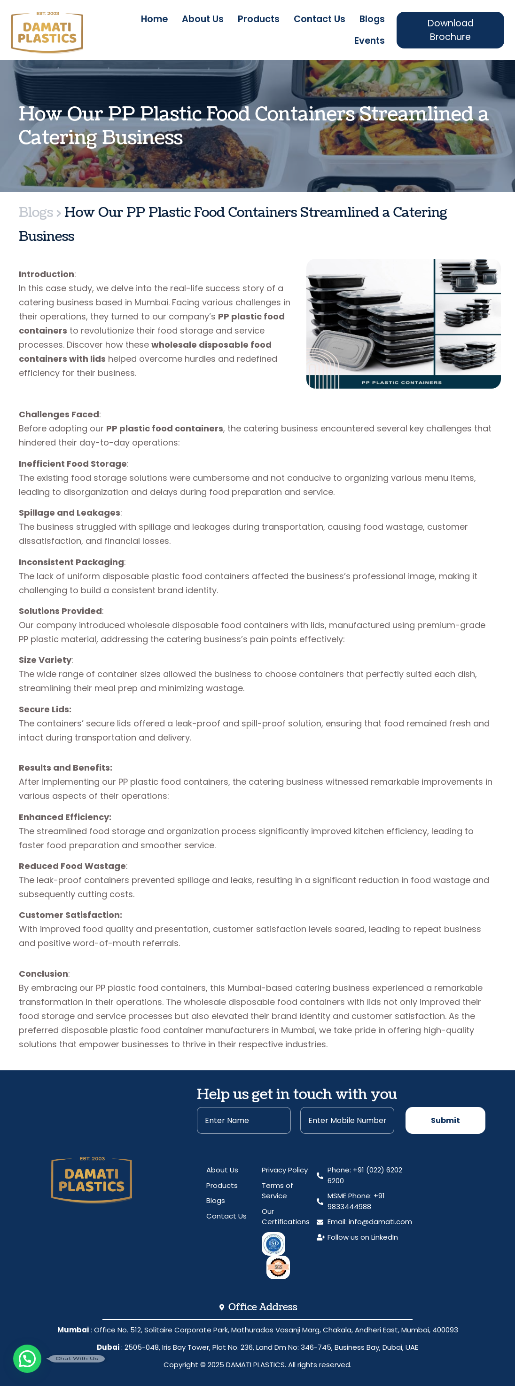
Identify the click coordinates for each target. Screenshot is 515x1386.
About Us (203, 19)
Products (259, 19)
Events (369, 40)
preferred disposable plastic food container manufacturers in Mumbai (167, 1030)
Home (154, 19)
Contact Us (319, 19)
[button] (27, 1359)
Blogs (372, 19)
